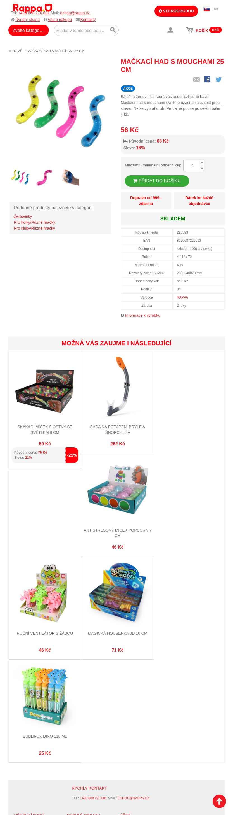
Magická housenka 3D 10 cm (188, 528)
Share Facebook (207, 79)
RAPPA (182, 297)
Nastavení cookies (102, 801)
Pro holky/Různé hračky (34, 222)
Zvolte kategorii (28, 30)
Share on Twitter (219, 79)
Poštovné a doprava (33, 744)
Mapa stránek (80, 718)
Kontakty (88, 19)
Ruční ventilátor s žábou (116, 528)
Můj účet (128, 718)
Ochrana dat (26, 751)
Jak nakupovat (28, 725)
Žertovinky (23, 216)
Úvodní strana (27, 19)
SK (216, 9)
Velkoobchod (176, 11)
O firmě (21, 718)
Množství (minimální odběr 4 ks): (153, 165)
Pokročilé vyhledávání (89, 732)
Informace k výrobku (142, 315)
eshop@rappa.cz (75, 13)
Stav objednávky (135, 725)
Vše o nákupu (60, 19)
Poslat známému (196, 79)
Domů (15, 51)
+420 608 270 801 (34, 13)
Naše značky (26, 758)
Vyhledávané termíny (87, 725)
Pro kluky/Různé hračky (34, 228)
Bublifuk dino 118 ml (44, 630)
